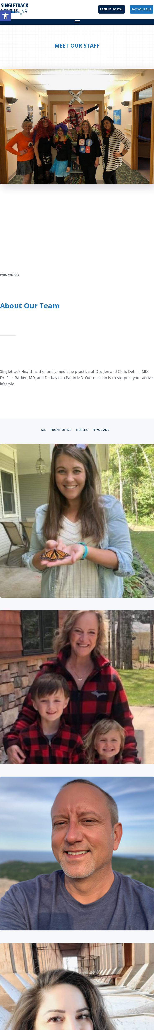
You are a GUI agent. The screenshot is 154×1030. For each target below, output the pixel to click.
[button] (5, 15)
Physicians (101, 430)
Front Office (61, 430)
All (43, 430)
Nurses (82, 430)
